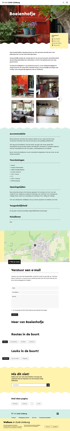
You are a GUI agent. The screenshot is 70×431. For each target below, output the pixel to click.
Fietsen (5, 342)
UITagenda (24, 358)
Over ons (34, 417)
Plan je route (57, 45)
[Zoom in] (68, 232)
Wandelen (23, 342)
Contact (14, 417)
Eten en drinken (15, 358)
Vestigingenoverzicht (24, 417)
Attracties (5, 358)
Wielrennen (32, 342)
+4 (59, 99)
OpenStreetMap (63, 261)
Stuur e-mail (56, 41)
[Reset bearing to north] (68, 236)
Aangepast (55, 426)
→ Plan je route (14, 262)
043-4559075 (57, 38)
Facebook (24, 403)
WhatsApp (14, 403)
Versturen (14, 314)
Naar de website (57, 43)
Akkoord (48, 426)
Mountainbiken (13, 342)
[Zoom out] (68, 234)
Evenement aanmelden (44, 417)
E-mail (38, 403)
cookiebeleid (35, 426)
